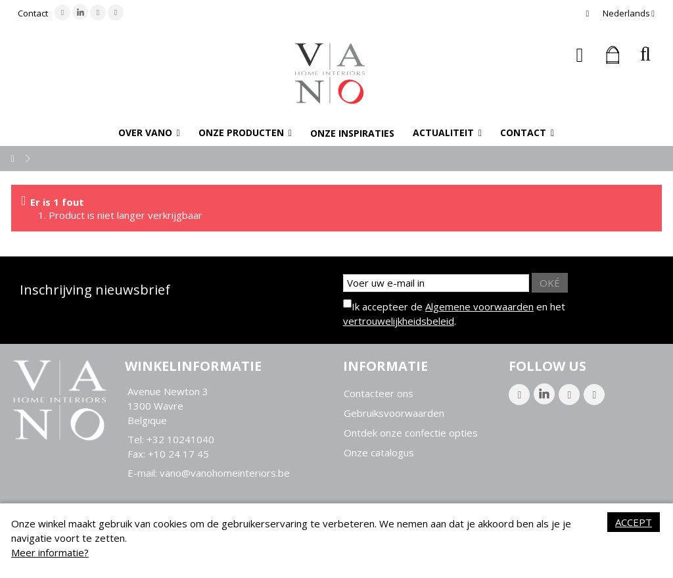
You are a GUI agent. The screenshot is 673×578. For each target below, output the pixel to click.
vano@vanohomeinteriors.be (225, 472)
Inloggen (580, 55)
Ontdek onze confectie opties (411, 433)
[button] (149, 133)
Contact (33, 13)
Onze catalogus (379, 452)
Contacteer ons (378, 393)
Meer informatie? (50, 552)
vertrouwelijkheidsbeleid (398, 320)
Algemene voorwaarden (479, 306)
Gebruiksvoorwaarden (394, 413)
